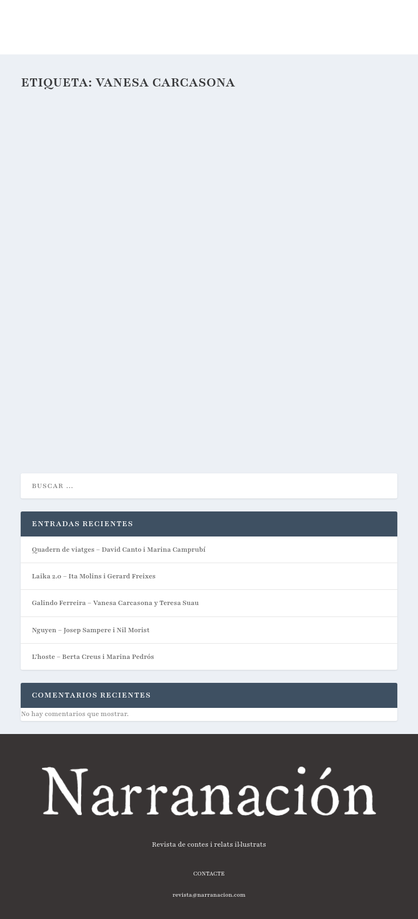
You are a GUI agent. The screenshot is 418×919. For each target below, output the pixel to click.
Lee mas (53, 426)
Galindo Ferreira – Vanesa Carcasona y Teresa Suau (155, 340)
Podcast (144, 358)
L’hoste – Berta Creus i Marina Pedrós (93, 656)
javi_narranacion (67, 358)
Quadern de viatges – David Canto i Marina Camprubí (118, 549)
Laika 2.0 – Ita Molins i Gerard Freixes (94, 576)
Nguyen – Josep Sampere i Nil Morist (90, 630)
